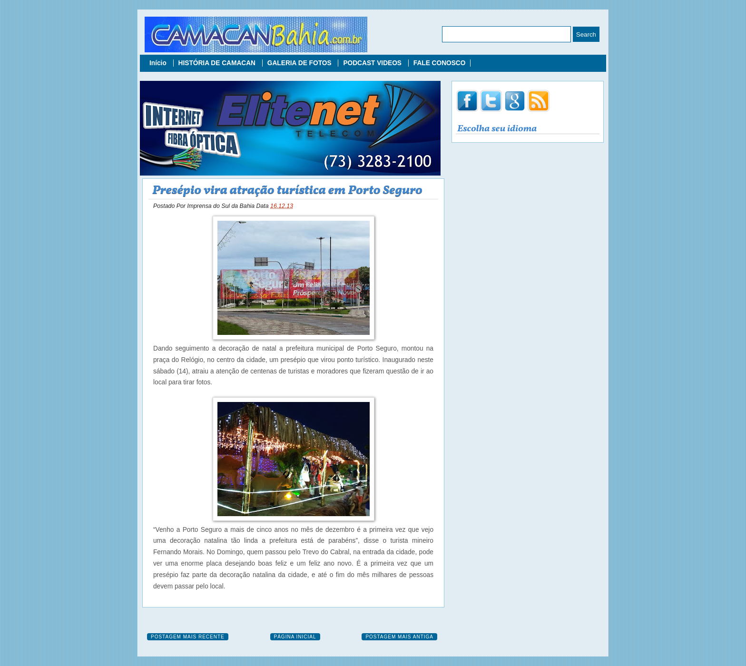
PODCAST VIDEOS (373, 63)
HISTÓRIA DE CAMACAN (217, 63)
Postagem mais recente (188, 636)
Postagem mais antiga (399, 636)
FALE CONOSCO (439, 63)
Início (158, 63)
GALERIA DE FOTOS (300, 63)
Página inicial (295, 636)
